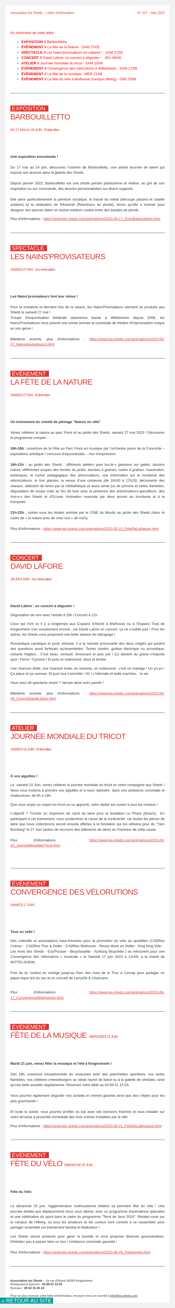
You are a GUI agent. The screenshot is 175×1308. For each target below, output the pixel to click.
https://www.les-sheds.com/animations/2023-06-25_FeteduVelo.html (96, 1252)
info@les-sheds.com (124, 1295)
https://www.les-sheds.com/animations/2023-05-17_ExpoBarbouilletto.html (101, 219)
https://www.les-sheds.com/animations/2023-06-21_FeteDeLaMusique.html (102, 1126)
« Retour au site (26, 1301)
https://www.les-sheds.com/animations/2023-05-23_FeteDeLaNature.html (101, 529)
